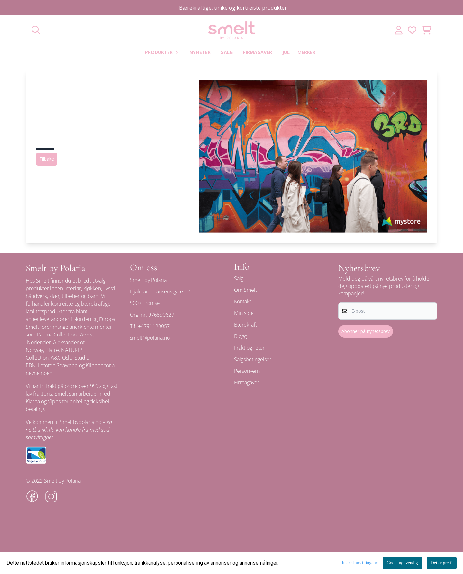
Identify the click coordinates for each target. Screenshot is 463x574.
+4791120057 (154, 326)
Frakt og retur (249, 347)
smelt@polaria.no (150, 337)
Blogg (240, 336)
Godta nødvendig (402, 563)
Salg (227, 52)
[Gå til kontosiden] (398, 30)
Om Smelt (245, 289)
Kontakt (242, 301)
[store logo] (231, 30)
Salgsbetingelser (252, 359)
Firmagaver (257, 52)
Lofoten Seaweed (58, 365)
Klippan (94, 365)
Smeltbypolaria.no (80, 422)
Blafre (52, 350)
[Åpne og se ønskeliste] (412, 30)
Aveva (86, 334)
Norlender (39, 342)
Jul (286, 52)
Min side (244, 313)
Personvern (247, 370)
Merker (306, 52)
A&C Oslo (61, 357)
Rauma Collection (57, 334)
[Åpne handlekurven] (426, 30)
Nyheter (200, 52)
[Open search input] (36, 30)
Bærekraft (245, 324)
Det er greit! (442, 563)
